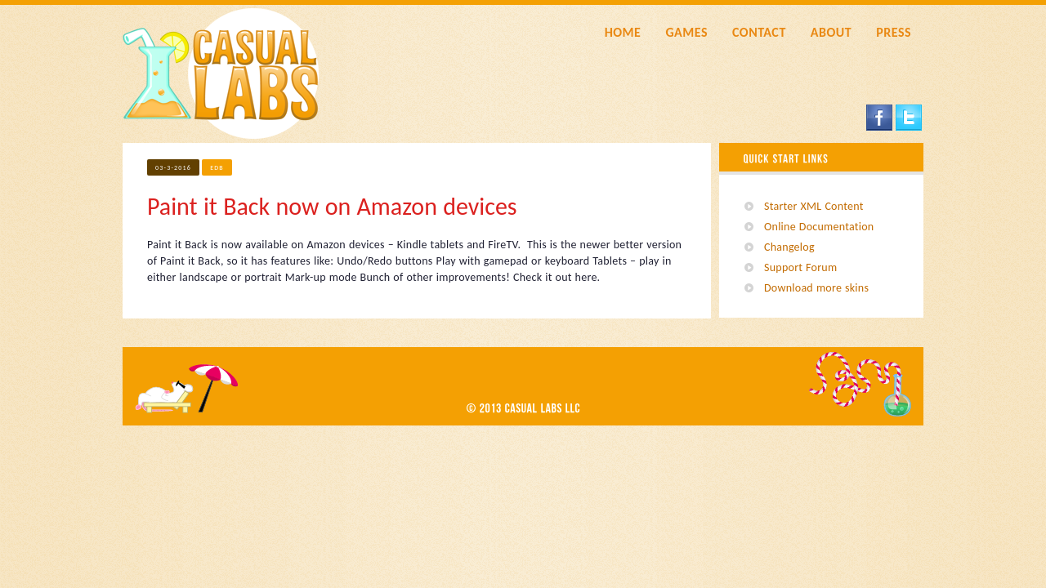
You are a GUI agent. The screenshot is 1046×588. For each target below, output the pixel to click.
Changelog (789, 247)
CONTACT (759, 32)
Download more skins (816, 288)
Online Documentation (819, 227)
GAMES (686, 32)
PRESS (893, 32)
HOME (623, 32)
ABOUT (831, 32)
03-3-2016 (173, 167)
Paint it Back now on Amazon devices (332, 206)
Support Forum (800, 267)
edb (217, 167)
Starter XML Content (814, 206)
